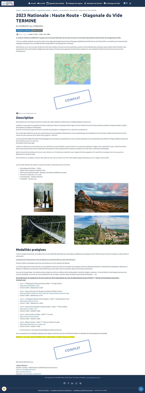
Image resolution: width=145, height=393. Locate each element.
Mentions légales (43, 390)
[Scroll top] (140, 388)
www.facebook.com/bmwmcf (32, 374)
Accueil (32, 3)
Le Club (41, 3)
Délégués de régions (74, 3)
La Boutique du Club (112, 3)
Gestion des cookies (100, 390)
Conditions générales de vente (83, 390)
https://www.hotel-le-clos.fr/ (29, 301)
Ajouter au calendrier (24, 30)
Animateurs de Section (93, 3)
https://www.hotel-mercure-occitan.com (32, 324)
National (55, 10)
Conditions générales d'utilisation (61, 390)
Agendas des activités (55, 3)
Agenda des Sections (44, 10)
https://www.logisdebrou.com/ (29, 285)
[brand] (7, 3)
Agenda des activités (29, 10)
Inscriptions (37, 30)
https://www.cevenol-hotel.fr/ (29, 316)
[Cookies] (4, 389)
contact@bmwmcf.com (93, 377)
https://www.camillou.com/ (28, 309)
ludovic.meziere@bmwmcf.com (25, 370)
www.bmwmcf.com (25, 372)
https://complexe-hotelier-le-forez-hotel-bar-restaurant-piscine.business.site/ (44, 293)
